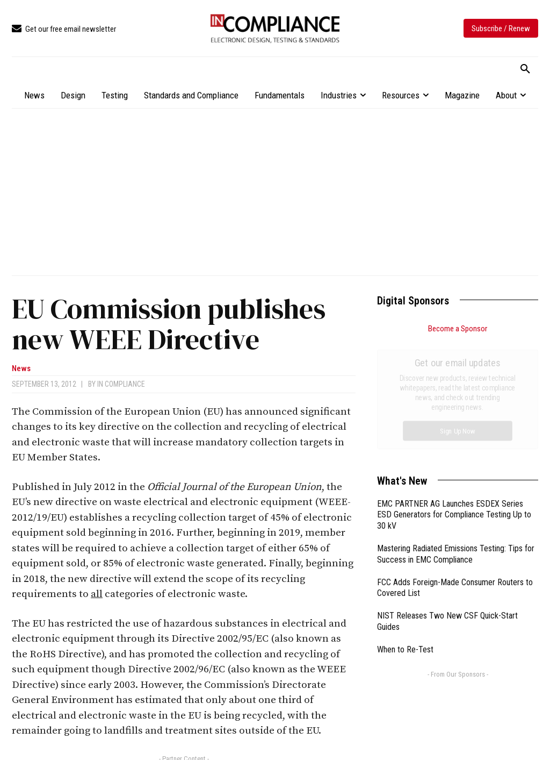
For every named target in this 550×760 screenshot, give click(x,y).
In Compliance (121, 384)
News (21, 369)
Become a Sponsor (457, 328)
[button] (525, 69)
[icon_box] (64, 29)
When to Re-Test (405, 528)
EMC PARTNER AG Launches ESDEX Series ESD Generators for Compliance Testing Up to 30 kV (454, 394)
